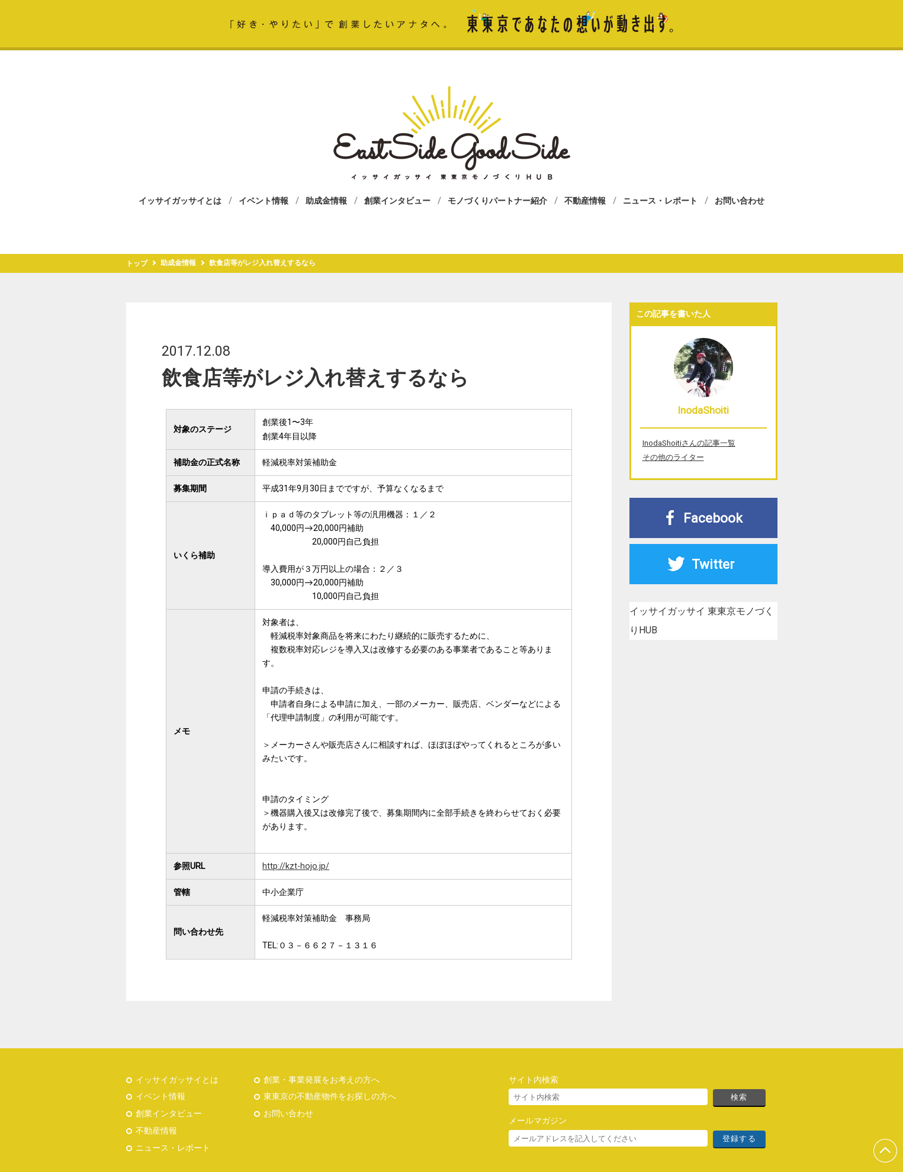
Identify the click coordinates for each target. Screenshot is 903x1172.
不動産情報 (585, 200)
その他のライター (673, 457)
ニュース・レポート (660, 200)
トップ (136, 263)
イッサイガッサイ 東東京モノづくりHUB (451, 133)
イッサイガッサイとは (180, 200)
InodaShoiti (703, 410)
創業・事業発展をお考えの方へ (321, 1080)
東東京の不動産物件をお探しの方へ (329, 1096)
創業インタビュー (397, 200)
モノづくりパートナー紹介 (497, 200)
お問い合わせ (739, 200)
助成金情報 (326, 200)
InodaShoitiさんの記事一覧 (688, 443)
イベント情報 (263, 200)
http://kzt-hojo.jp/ (295, 866)
